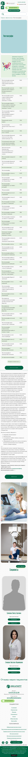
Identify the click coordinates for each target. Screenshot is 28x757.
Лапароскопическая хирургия (14, 738)
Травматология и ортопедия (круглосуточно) (14, 731)
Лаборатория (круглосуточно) (14, 727)
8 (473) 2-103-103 (21, 2)
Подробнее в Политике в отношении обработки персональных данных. (13, 750)
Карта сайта (14, 721)
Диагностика (14, 710)
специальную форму (17, 468)
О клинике (14, 708)
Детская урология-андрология (14, 736)
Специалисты (14, 714)
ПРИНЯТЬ (14, 755)
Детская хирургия (14, 734)
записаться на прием (14, 10)
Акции (14, 716)
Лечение (14, 712)
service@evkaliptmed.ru (14, 698)
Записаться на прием (14, 367)
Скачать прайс (16, 742)
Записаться (14, 476)
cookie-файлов (18, 748)
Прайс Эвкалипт (21, 566)
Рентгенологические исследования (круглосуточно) (14, 729)
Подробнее (14, 619)
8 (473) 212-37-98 (14, 693)
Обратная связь (14, 719)
